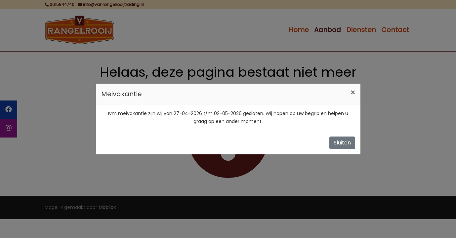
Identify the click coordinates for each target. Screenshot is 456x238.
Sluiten (342, 142)
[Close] (352, 93)
